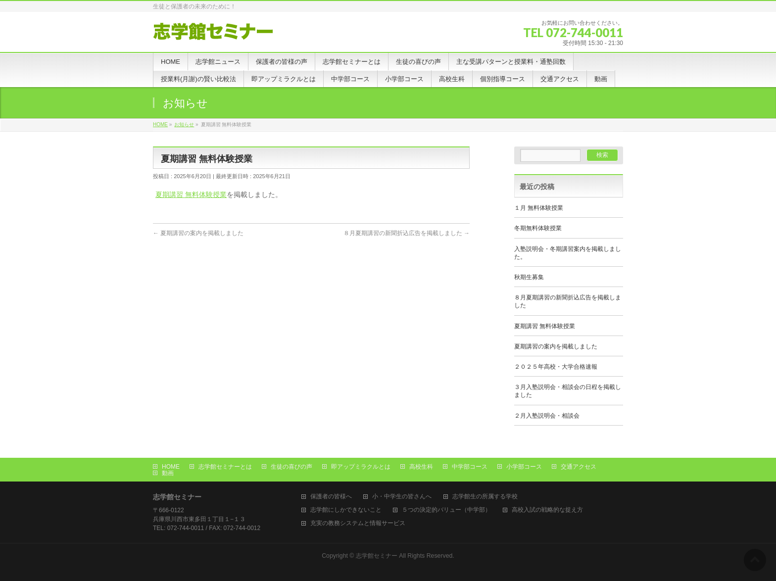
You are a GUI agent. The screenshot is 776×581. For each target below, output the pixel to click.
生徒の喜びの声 (291, 466)
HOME (171, 466)
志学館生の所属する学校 (485, 496)
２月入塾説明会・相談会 (547, 415)
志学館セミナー (376, 555)
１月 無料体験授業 (538, 207)
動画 (168, 473)
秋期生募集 (529, 277)
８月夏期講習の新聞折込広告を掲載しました (406, 233)
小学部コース (524, 466)
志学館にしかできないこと (346, 510)
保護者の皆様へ (331, 496)
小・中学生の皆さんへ (402, 496)
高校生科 (421, 466)
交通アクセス (578, 466)
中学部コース (469, 466)
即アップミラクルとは (360, 466)
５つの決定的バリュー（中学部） (446, 510)
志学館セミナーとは (225, 466)
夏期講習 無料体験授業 (191, 194)
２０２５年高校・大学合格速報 (555, 366)
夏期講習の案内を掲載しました (198, 233)
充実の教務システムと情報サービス (357, 523)
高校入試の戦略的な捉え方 (547, 510)
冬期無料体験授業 (538, 228)
